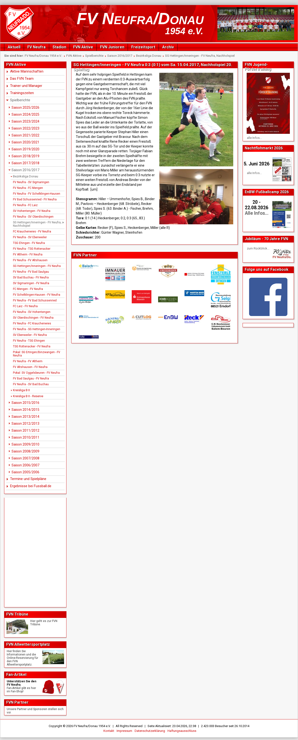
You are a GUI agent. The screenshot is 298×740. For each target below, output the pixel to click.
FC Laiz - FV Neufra (25, 306)
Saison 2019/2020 (25, 149)
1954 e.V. (184, 31)
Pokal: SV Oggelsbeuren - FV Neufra (36, 372)
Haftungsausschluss (181, 731)
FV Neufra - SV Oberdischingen (33, 216)
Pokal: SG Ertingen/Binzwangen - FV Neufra (36, 353)
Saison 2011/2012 (25, 430)
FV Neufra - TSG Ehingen (29, 340)
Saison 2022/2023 (25, 128)
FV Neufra (36, 47)
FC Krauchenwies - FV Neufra (32, 231)
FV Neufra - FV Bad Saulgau (31, 271)
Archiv (168, 47)
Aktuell (14, 47)
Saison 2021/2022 (25, 135)
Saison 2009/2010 (25, 444)
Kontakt (108, 731)
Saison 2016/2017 (119, 55)
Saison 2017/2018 (25, 163)
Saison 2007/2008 (25, 458)
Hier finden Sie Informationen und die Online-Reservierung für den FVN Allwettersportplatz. (22, 658)
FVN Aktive (83, 47)
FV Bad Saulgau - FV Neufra (31, 378)
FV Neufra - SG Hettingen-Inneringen (36, 329)
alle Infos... (254, 138)
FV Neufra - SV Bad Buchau (31, 384)
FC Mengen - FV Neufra (28, 289)
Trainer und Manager (26, 86)
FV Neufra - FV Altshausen (30, 260)
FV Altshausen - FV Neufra (30, 367)
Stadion (59, 47)
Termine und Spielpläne (28, 479)
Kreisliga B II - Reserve (28, 396)
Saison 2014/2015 (25, 410)
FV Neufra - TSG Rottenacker (31, 248)
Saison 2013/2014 (25, 416)
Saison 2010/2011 (25, 437)
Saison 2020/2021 (25, 142)
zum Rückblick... (258, 248)
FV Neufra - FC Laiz (25, 205)
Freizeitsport (143, 47)
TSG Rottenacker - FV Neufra (31, 346)
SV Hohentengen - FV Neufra (31, 211)
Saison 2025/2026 (25, 107)
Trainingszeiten (22, 93)
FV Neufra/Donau (140, 18)
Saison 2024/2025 (25, 114)
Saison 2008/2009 (25, 451)
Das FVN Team (22, 78)
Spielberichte (94, 55)
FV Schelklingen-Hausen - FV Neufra (36, 294)
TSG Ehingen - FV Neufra (29, 243)
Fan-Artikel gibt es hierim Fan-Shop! (21, 689)
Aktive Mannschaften (26, 71)
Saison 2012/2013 (25, 423)
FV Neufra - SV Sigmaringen (31, 182)
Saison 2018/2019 (25, 156)
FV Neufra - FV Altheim (27, 361)
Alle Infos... (256, 213)
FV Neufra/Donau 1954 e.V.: (43, 55)
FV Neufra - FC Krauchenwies (32, 323)
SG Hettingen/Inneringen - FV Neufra (37, 266)
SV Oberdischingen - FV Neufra (33, 317)
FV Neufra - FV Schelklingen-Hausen (36, 193)
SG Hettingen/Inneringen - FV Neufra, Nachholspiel (200, 55)
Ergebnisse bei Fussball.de (30, 486)
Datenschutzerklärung (150, 731)
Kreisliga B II (21, 390)
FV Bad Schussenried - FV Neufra (35, 199)
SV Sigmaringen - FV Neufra (31, 283)
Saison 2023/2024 (25, 121)
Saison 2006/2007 (25, 465)
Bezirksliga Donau (148, 55)
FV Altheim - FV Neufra (27, 254)
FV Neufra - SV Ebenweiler (30, 237)
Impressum (124, 731)
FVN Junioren (112, 47)
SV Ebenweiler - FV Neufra (30, 335)
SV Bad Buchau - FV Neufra (31, 277)
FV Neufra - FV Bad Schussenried (35, 300)
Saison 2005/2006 (25, 472)
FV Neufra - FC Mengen (28, 188)
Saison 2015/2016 (25, 403)
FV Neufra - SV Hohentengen (31, 312)
